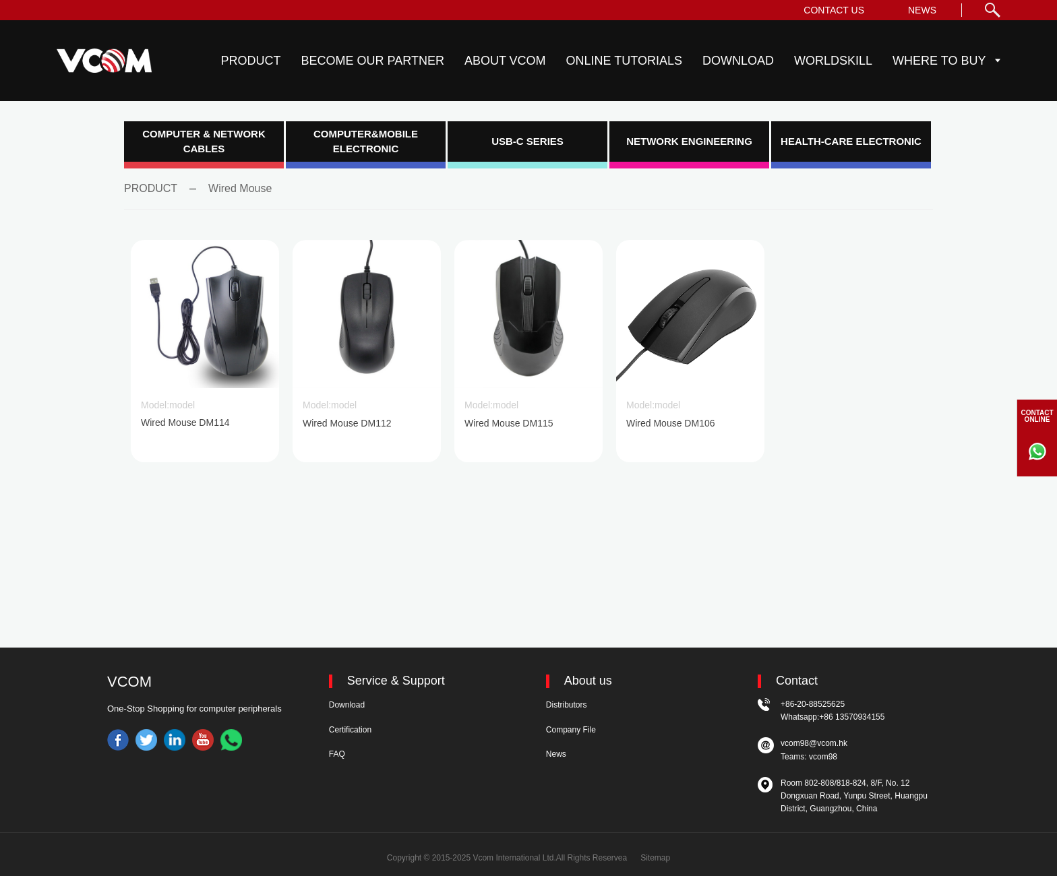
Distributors (566, 705)
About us (588, 681)
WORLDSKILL (833, 60)
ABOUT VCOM (505, 60)
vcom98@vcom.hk (814, 743)
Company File (571, 729)
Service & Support (396, 681)
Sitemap (655, 858)
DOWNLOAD (738, 60)
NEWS (922, 10)
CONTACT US (834, 10)
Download (347, 705)
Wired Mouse (240, 188)
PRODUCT (251, 60)
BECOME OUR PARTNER (372, 60)
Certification (350, 729)
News (556, 754)
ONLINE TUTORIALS (624, 60)
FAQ (337, 754)
